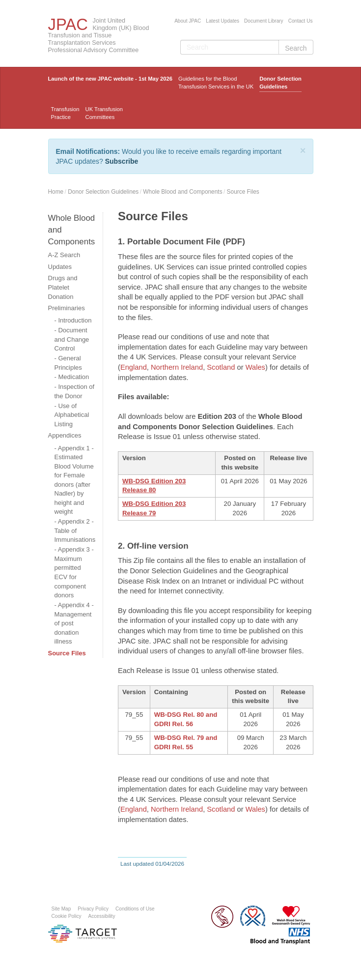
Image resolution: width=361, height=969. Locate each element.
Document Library (263, 21)
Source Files (243, 191)
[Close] (303, 150)
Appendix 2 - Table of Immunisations (75, 530)
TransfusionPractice (65, 113)
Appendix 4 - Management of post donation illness (74, 623)
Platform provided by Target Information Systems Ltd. (82, 933)
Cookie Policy (67, 916)
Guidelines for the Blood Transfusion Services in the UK (215, 82)
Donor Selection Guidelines (280, 82)
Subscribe (122, 161)
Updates (60, 266)
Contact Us (300, 21)
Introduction (74, 320)
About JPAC (187, 21)
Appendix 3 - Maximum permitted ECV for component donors (74, 572)
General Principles (68, 362)
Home (56, 191)
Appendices (65, 435)
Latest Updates (222, 21)
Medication (73, 377)
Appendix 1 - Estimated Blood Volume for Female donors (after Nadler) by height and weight (74, 480)
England (133, 367)
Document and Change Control (72, 339)
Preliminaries (66, 308)
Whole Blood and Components (182, 191)
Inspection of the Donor (75, 391)
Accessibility (101, 916)
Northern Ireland (177, 367)
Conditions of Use (135, 908)
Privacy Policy (93, 908)
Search (295, 48)
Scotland (222, 367)
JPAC (68, 24)
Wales (255, 367)
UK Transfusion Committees (104, 113)
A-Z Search (64, 255)
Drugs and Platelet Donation (63, 287)
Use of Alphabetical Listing (72, 415)
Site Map (61, 908)
